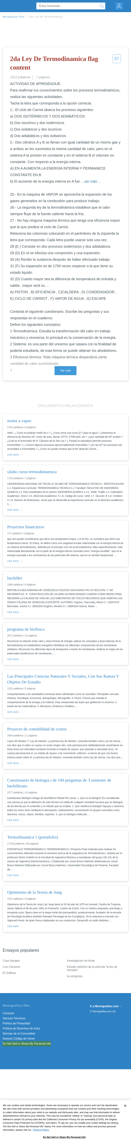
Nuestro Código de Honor (19, 1038)
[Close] (125, 1115)
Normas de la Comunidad (19, 1033)
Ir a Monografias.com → (106, 1006)
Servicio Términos (14, 1018)
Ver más (65, 370)
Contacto (8, 1013)
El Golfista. (9, 972)
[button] (116, 63)
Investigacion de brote (81, 960)
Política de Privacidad (16, 1023)
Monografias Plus (14, 17)
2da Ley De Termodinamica (46, 17)
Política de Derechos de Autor (21, 1028)
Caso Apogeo (11, 960)
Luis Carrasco (11, 966)
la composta (74, 976)
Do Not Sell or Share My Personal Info (27, 1043)
